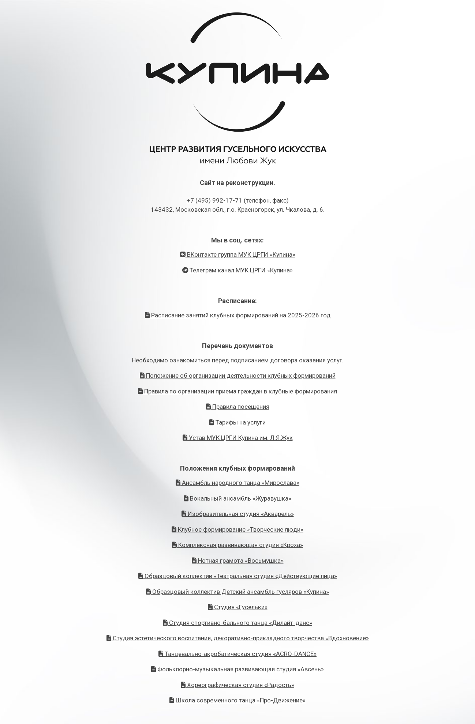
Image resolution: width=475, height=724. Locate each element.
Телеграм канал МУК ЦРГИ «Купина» (237, 270)
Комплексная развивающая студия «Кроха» (237, 544)
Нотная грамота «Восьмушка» (238, 560)
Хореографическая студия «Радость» (237, 685)
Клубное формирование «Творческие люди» (237, 529)
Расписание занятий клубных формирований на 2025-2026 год (237, 315)
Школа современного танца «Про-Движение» (237, 700)
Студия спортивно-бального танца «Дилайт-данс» (237, 622)
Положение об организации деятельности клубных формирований (238, 375)
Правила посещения (237, 406)
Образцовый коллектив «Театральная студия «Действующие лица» (237, 576)
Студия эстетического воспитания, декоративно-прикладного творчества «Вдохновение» (237, 638)
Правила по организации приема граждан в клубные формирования (237, 391)
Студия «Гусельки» (238, 607)
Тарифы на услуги (237, 422)
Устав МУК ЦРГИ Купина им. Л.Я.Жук (238, 437)
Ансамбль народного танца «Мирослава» (237, 482)
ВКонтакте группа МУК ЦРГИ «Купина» (237, 254)
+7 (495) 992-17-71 (214, 200)
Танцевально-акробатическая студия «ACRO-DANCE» (237, 653)
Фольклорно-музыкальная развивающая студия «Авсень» (237, 669)
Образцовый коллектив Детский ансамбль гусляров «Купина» (237, 591)
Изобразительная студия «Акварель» (238, 513)
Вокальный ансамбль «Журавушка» (237, 498)
